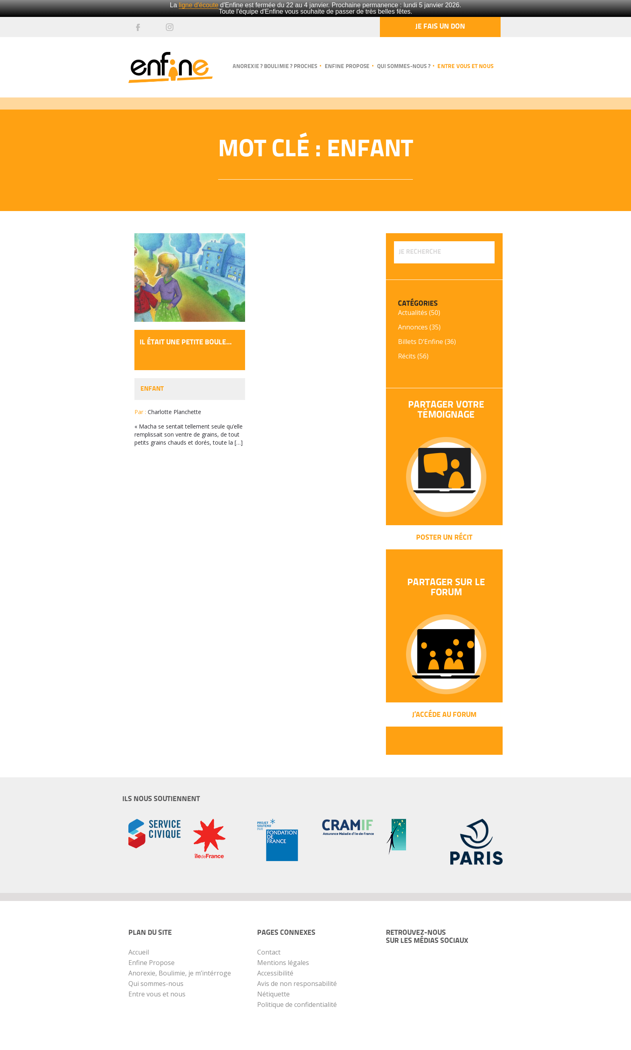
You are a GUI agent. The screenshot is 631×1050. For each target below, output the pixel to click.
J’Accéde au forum (444, 715)
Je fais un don (440, 27)
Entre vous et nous (465, 67)
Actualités (412, 312)
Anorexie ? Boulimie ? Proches (275, 67)
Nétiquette (273, 994)
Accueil (138, 952)
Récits (407, 356)
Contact (268, 952)
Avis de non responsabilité (297, 983)
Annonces (413, 327)
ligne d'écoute (198, 5)
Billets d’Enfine (420, 341)
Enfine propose (347, 67)
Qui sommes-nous (156, 983)
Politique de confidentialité (297, 1004)
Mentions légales (283, 962)
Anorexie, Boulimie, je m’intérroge (179, 973)
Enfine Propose (151, 962)
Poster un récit (444, 538)
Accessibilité (275, 973)
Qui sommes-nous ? (403, 67)
